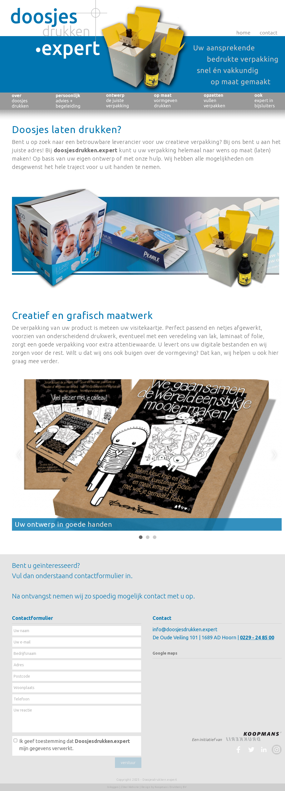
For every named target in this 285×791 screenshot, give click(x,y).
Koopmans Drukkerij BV (171, 787)
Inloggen (113, 787)
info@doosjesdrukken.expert (185, 629)
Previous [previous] (19, 455)
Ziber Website (130, 787)
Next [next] (274, 455)
